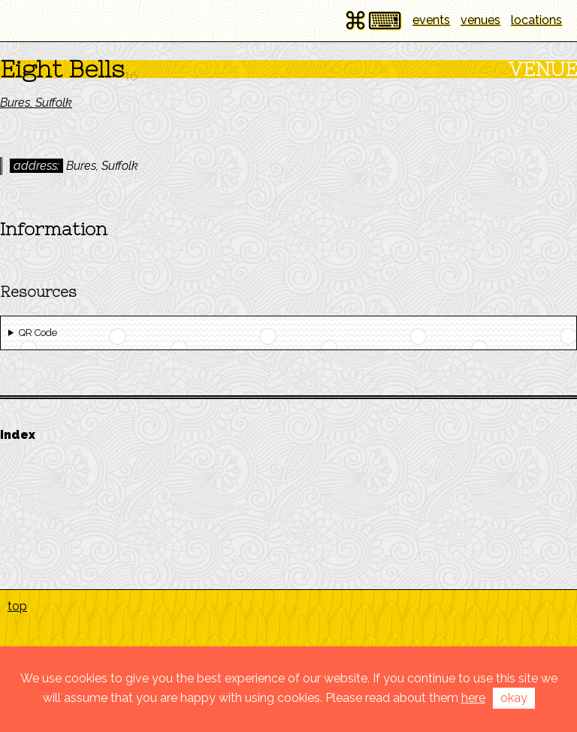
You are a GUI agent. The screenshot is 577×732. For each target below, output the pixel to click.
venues (480, 20)
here (473, 698)
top (17, 606)
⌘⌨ (372, 21)
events (431, 20)
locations (536, 20)
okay (513, 698)
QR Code (38, 332)
